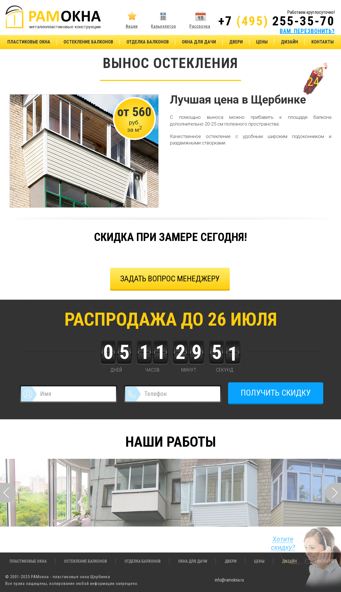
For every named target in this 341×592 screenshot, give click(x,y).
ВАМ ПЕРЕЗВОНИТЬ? (307, 31)
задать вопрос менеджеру (170, 278)
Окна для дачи (199, 42)
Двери (236, 42)
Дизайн (289, 42)
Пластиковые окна (28, 42)
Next (333, 493)
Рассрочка (199, 26)
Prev (8, 493)
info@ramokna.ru (229, 580)
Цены (262, 42)
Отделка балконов (147, 42)
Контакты (322, 42)
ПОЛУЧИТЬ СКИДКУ (276, 393)
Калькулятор (163, 26)
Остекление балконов (88, 42)
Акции (132, 26)
